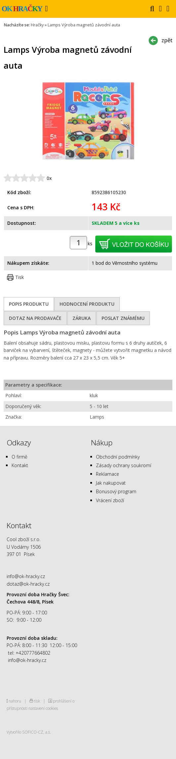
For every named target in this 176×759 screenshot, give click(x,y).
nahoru (15, 701)
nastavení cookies (43, 708)
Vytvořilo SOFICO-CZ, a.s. (29, 732)
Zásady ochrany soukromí (123, 465)
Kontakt (20, 465)
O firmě (19, 457)
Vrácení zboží (110, 500)
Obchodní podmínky (118, 457)
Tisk (19, 277)
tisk (37, 701)
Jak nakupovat (111, 483)
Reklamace (107, 474)
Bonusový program (116, 491)
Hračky (37, 25)
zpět (166, 40)
